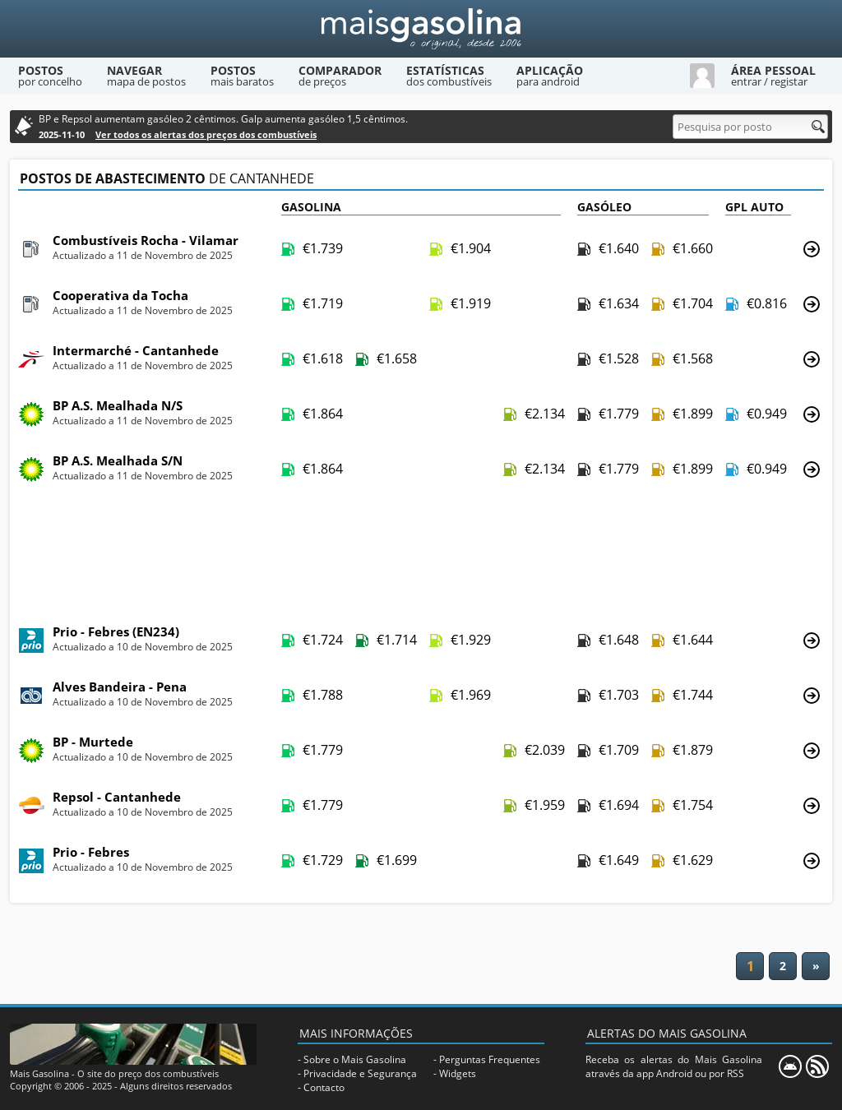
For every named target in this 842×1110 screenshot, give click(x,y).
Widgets (457, 1073)
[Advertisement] (421, 555)
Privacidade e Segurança (360, 1073)
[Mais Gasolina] (421, 28)
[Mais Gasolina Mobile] (790, 1066)
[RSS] (817, 1066)
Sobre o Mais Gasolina (354, 1059)
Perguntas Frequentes (489, 1059)
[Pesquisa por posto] (750, 126)
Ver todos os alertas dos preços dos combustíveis (206, 134)
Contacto (324, 1087)
